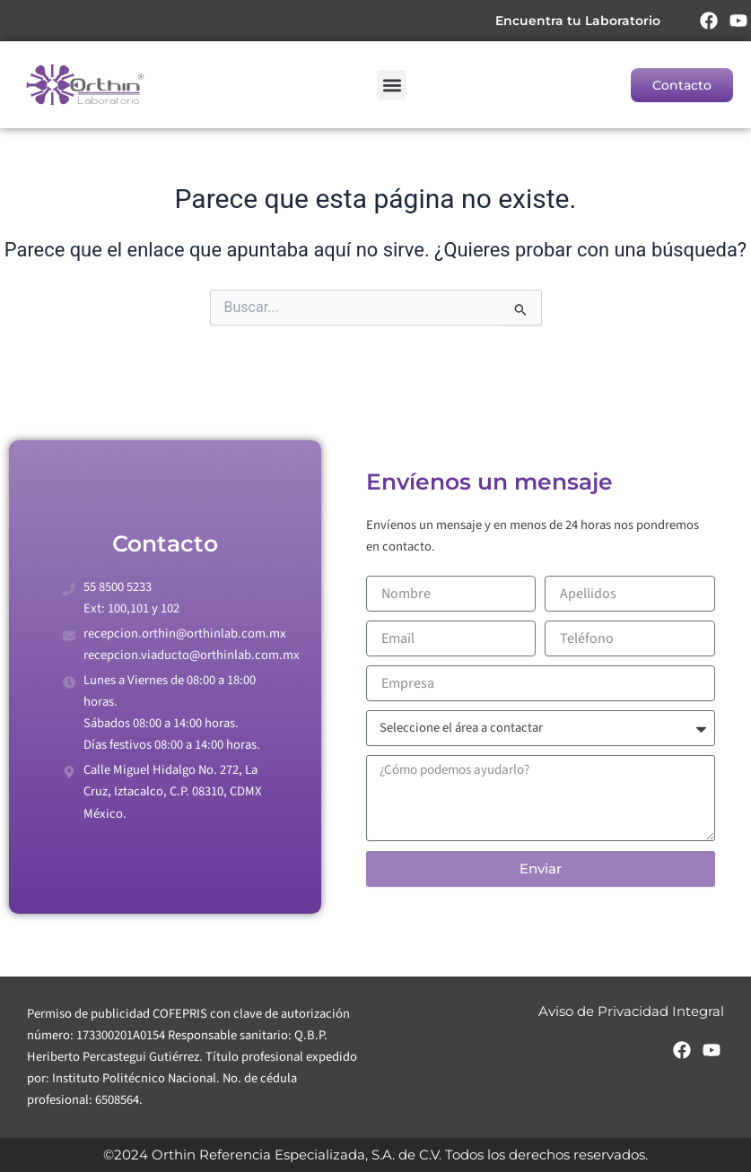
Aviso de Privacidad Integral (631, 1011)
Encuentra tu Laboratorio (577, 21)
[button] (391, 85)
